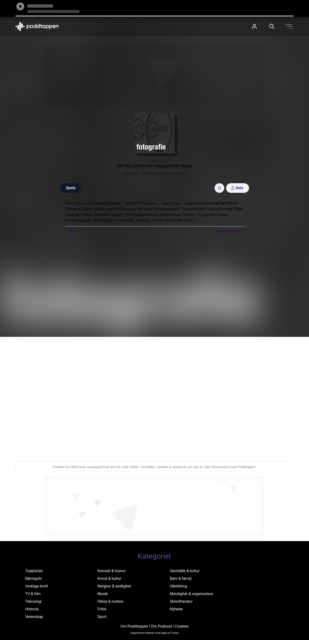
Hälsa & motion (111, 601)
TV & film (33, 594)
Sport (102, 616)
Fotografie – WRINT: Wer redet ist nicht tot (154, 173)
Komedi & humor (112, 571)
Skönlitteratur (181, 601)
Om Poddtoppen (134, 626)
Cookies (181, 626)
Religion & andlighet (114, 586)
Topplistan (34, 571)
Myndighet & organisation (191, 594)
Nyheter (176, 609)
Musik (103, 594)
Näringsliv (33, 578)
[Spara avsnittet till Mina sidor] (219, 188)
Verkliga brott (36, 586)
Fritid (102, 609)
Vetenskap (34, 616)
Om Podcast (161, 626)
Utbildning (178, 586)
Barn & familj (180, 578)
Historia (31, 609)
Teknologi (33, 601)
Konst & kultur (109, 578)
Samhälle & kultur (184, 571)
